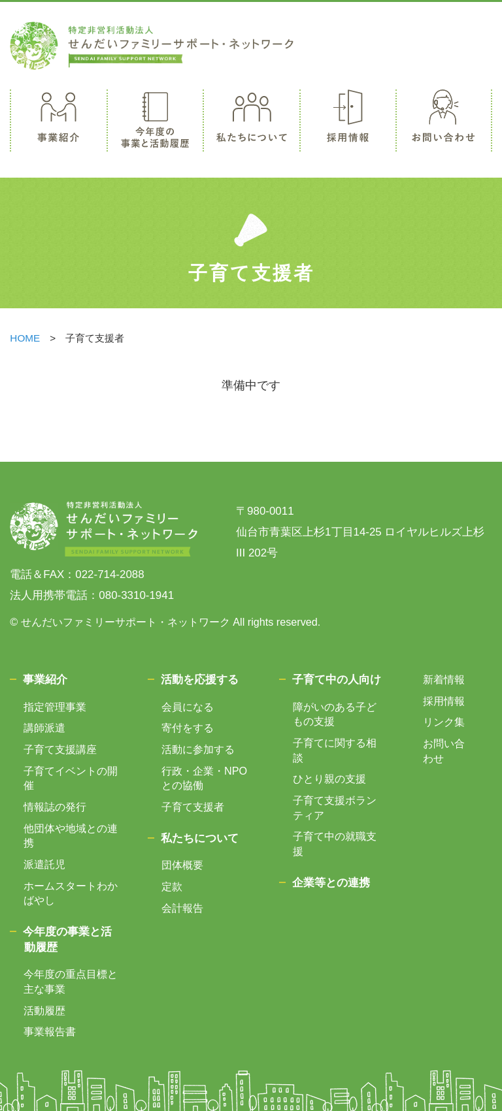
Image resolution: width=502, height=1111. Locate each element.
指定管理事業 (55, 707)
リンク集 (444, 722)
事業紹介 (45, 679)
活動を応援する (200, 679)
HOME (25, 338)
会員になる (187, 707)
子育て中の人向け (336, 679)
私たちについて (200, 838)
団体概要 (182, 865)
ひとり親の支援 (329, 778)
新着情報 (444, 679)
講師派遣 (44, 727)
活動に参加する (198, 749)
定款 (171, 886)
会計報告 (182, 908)
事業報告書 (50, 1031)
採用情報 (444, 701)
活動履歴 (44, 1010)
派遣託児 (44, 864)
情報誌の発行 (55, 807)
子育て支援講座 (60, 749)
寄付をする (187, 727)
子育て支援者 (192, 807)
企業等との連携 (331, 883)
